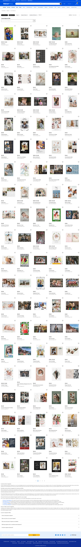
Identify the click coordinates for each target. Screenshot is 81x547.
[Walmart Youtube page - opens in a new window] (62, 534)
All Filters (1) (4, 15)
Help (64, 3)
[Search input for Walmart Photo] (37, 4)
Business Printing (73, 7)
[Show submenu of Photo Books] (53, 7)
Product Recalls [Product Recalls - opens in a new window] (52, 541)
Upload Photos (30, 0)
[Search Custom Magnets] (17, 20)
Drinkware (63, 7)
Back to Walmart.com (6, 0)
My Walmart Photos (24, 0)
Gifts (55, 7)
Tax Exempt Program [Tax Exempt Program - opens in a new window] (64, 541)
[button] (8, 26)
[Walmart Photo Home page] (8, 4)
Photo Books (51, 7)
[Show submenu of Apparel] (60, 7)
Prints (24, 7)
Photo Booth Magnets (6, 502)
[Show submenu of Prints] (25, 7)
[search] (34, 20)
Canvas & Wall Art (40, 7)
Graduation (13, 7)
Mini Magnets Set (6, 501)
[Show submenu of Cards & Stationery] (32, 7)
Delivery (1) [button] (11, 15)
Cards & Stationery (29, 7)
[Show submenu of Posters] (36, 7)
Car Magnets (5, 503)
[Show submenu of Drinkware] (65, 7)
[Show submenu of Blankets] (47, 7)
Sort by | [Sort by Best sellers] (70, 15)
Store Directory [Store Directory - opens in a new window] (13, 541)
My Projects (18, 0)
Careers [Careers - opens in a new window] (18, 541)
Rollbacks (4, 7)
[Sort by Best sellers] (76, 15)
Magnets (8, 10)
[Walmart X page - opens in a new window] (58, 534)
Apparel (59, 7)
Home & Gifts (4, 10)
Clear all (40, 14)
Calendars (68, 7)
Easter (17, 7)
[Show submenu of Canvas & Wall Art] (43, 7)
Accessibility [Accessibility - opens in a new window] (58, 541)
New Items (8, 7)
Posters (35, 7)
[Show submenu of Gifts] (56, 7)
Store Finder (13, 0)
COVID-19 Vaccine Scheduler (43, 541)
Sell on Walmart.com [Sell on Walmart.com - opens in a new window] (30, 541)
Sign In (77, 0)
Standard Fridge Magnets (7, 500)
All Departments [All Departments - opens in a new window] (6, 541)
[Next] (44, 481)
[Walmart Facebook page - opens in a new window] (56, 534)
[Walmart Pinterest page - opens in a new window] (60, 534)
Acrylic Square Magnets (7, 504)
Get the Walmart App (72, 541)
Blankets (46, 7)
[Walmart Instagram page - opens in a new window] (64, 534)
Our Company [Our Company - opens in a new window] (23, 541)
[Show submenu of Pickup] (21, 7)
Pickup (20, 7)
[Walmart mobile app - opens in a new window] (73, 534)
